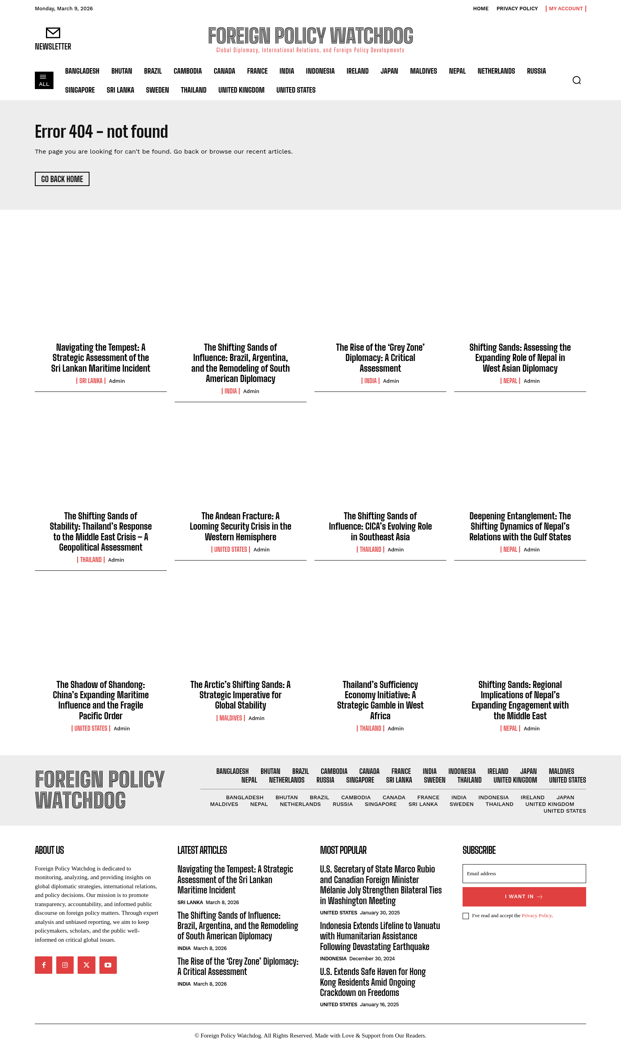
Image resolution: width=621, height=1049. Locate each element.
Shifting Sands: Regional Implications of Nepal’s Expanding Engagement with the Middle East (520, 701)
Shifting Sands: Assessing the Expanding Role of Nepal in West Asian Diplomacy (520, 358)
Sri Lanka (90, 381)
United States (230, 550)
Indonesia (333, 960)
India (231, 392)
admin (117, 381)
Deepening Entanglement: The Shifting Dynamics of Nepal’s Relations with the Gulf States (520, 527)
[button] (576, 79)
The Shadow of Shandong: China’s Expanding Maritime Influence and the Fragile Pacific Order (101, 701)
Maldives (230, 718)
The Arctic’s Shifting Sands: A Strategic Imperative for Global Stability (240, 695)
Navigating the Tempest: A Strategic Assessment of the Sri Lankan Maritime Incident (100, 358)
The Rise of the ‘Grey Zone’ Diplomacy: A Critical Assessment (380, 358)
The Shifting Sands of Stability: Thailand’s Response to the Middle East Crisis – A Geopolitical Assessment (101, 532)
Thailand (90, 560)
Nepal (510, 381)
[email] (524, 875)
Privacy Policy (536, 917)
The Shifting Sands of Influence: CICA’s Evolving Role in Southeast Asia (380, 527)
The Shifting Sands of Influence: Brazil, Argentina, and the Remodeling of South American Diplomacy (240, 363)
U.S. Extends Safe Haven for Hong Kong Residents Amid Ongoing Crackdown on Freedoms (373, 984)
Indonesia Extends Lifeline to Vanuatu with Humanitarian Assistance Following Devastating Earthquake (380, 938)
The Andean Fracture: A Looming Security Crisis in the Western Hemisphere (240, 527)
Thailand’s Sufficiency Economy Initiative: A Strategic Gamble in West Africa (380, 701)
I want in (524, 899)
